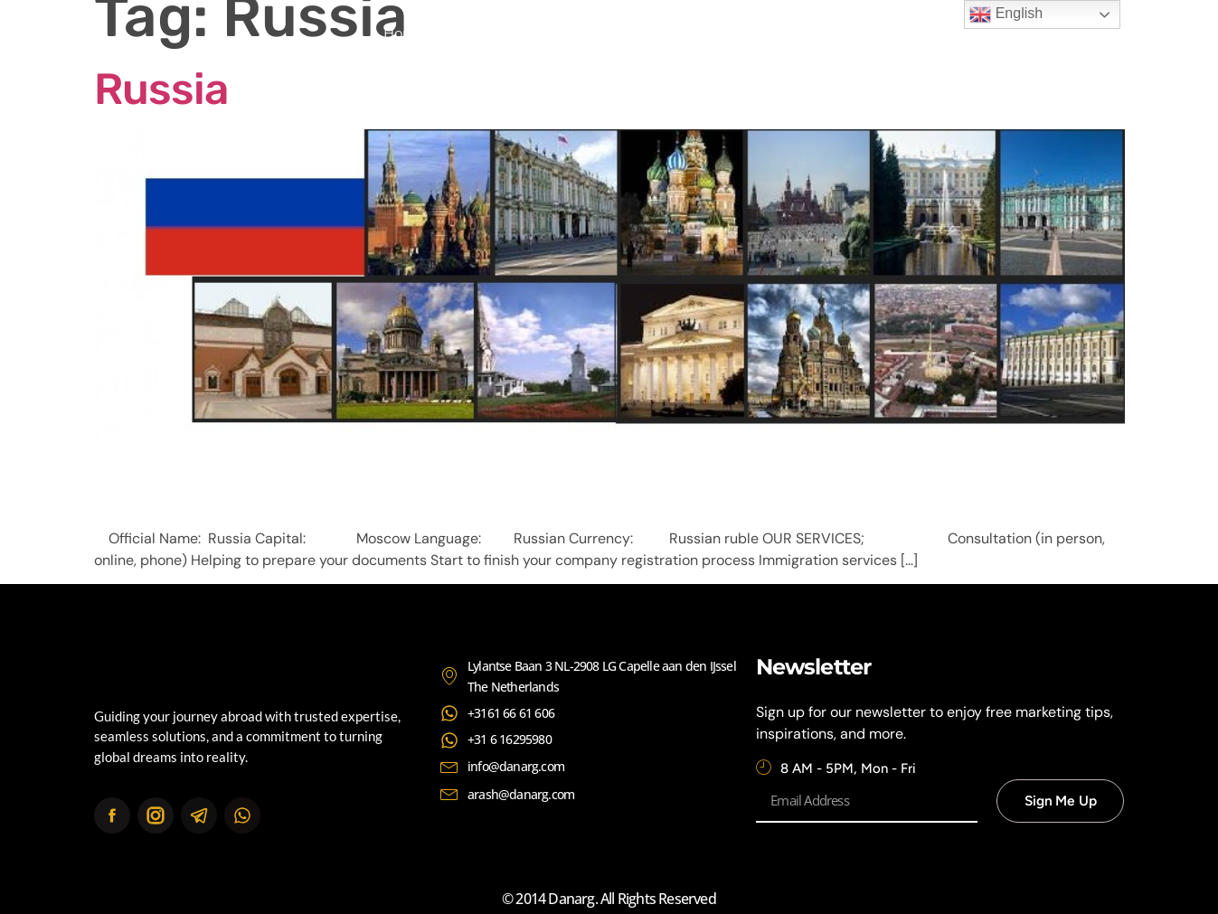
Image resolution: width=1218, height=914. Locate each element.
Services (587, 33)
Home (404, 33)
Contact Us (797, 33)
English (1006, 14)
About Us (492, 33)
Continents (687, 33)
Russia (161, 89)
